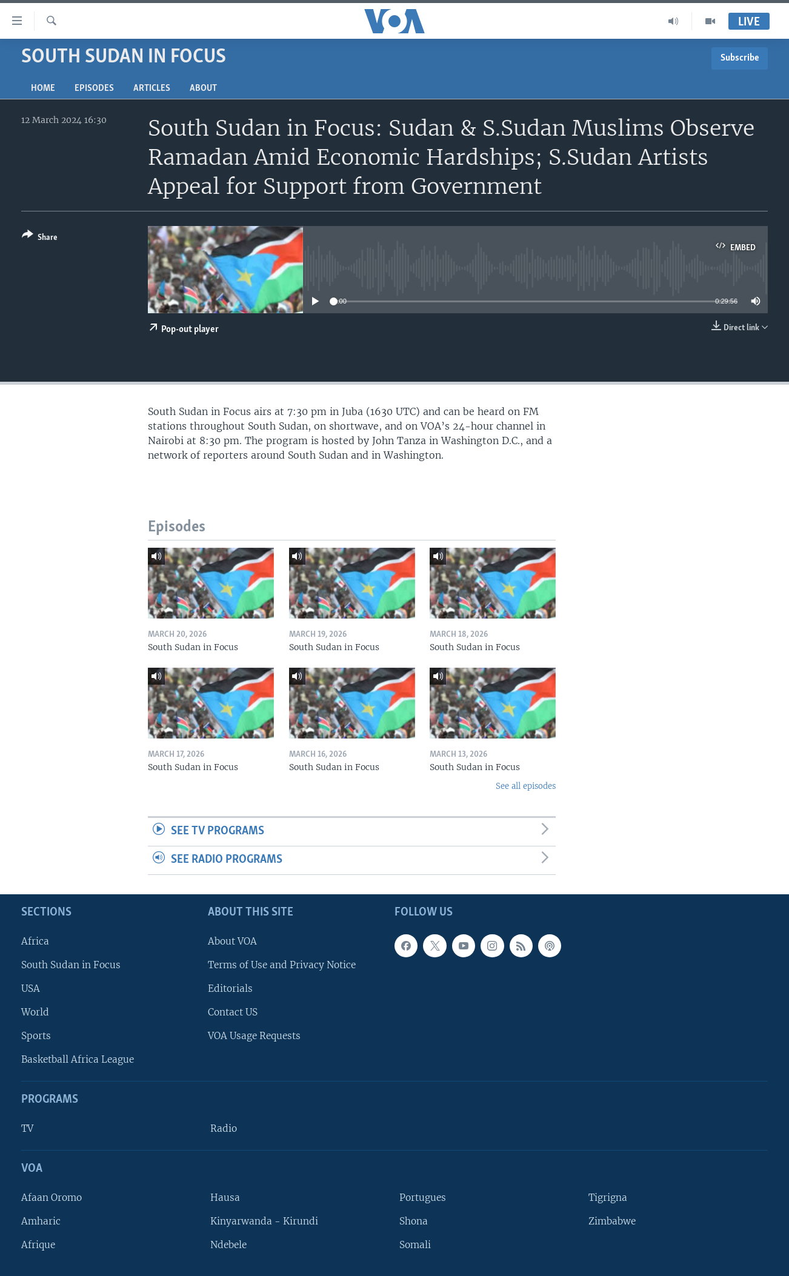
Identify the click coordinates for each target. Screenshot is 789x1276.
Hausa (225, 1197)
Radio (223, 1128)
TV (27, 1128)
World (35, 1012)
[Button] (40, 238)
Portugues (422, 1197)
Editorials (230, 988)
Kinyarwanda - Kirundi (264, 1221)
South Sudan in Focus (71, 965)
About (203, 88)
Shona (413, 1221)
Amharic (41, 1221)
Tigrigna (607, 1197)
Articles (151, 88)
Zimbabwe (612, 1221)
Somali (415, 1245)
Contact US (233, 1012)
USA (30, 988)
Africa (35, 941)
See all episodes (526, 786)
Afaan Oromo (51, 1197)
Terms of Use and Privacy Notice (282, 965)
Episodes (94, 88)
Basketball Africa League (77, 1059)
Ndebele (228, 1245)
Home (43, 88)
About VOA (232, 941)
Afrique (38, 1245)
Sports (36, 1036)
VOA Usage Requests (254, 1036)
